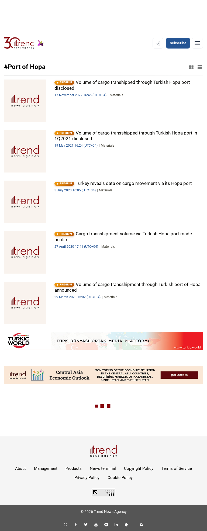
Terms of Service (176, 468)
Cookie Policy (120, 477)
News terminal (103, 468)
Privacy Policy (86, 477)
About (20, 468)
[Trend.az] (24, 43)
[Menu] (197, 43)
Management (45, 468)
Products (73, 468)
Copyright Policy (138, 468)
